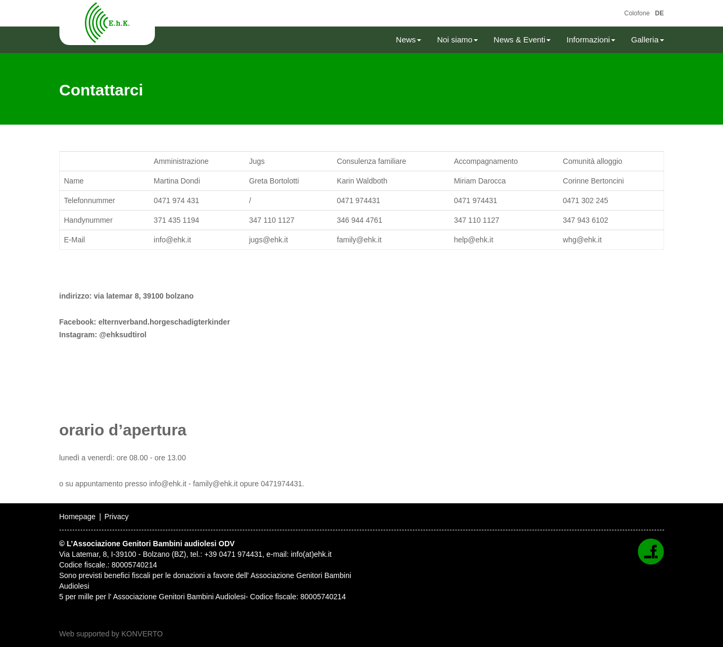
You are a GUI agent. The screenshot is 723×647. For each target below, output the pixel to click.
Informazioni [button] (591, 39)
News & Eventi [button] (522, 39)
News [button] (408, 39)
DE (659, 13)
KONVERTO (142, 633)
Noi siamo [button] (457, 39)
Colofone (637, 13)
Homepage (77, 516)
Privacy (116, 516)
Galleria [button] (647, 39)
